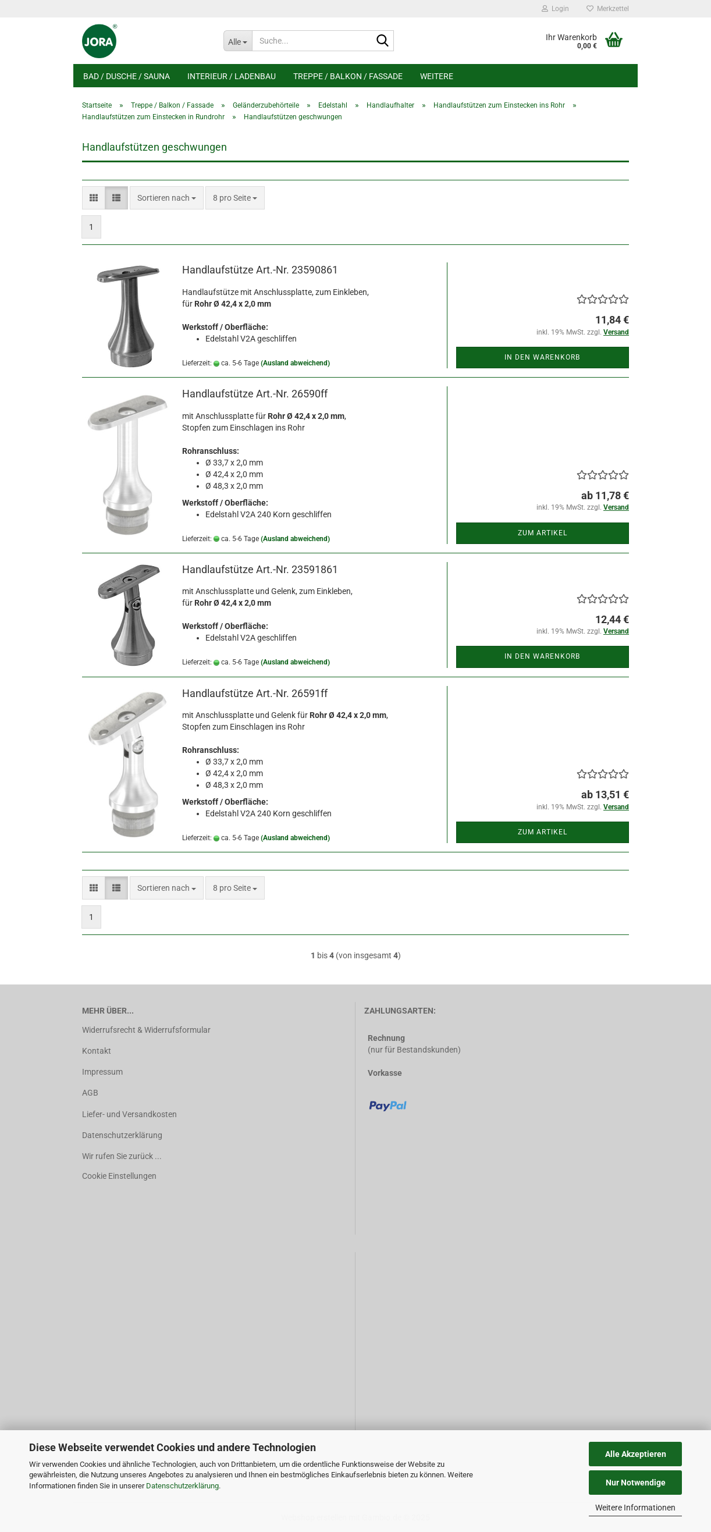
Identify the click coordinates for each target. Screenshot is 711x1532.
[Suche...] (237, 40)
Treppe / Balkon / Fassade (348, 76)
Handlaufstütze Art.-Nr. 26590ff (255, 394)
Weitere (436, 76)
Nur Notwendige (636, 1482)
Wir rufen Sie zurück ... (122, 1156)
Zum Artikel (542, 533)
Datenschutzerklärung (182, 1485)
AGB (90, 1092)
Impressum (102, 1071)
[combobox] (167, 197)
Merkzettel (607, 9)
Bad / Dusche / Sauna (126, 76)
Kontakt (96, 1050)
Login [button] (555, 9)
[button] (93, 197)
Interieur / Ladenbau (231, 76)
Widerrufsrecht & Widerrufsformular (146, 1030)
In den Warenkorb (542, 357)
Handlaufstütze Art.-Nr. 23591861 (260, 569)
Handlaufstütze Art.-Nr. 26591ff (255, 693)
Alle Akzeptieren (635, 1454)
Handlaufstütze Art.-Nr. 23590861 (260, 270)
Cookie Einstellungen (119, 1176)
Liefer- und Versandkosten (129, 1114)
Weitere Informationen (635, 1507)
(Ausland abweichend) (295, 363)
